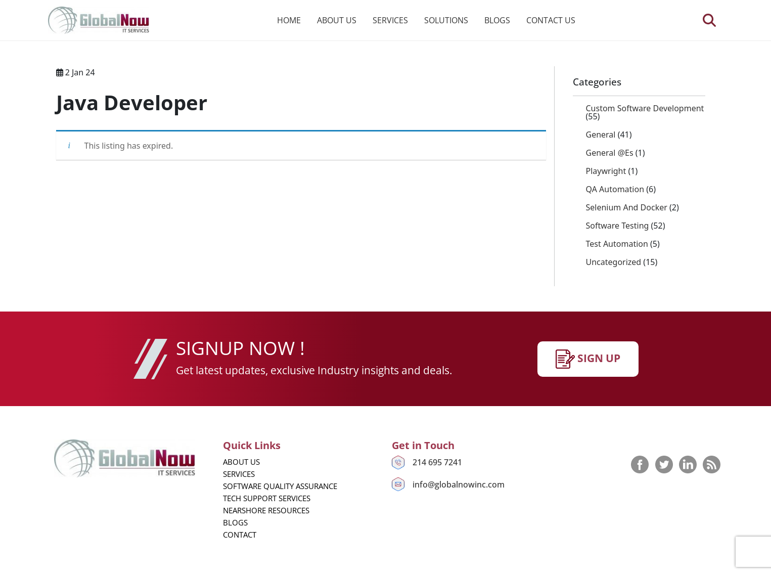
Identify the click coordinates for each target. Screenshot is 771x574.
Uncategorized (614, 262)
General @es (609, 152)
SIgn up (588, 359)
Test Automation (617, 243)
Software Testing (617, 225)
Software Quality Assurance (280, 486)
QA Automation (615, 189)
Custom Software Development (645, 108)
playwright (606, 170)
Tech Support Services (266, 498)
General (601, 134)
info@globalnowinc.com (459, 484)
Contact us (550, 20)
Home (289, 20)
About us (336, 20)
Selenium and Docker (626, 207)
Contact (239, 534)
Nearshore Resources (266, 510)
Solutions (446, 20)
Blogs (497, 20)
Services (390, 20)
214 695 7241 (437, 462)
